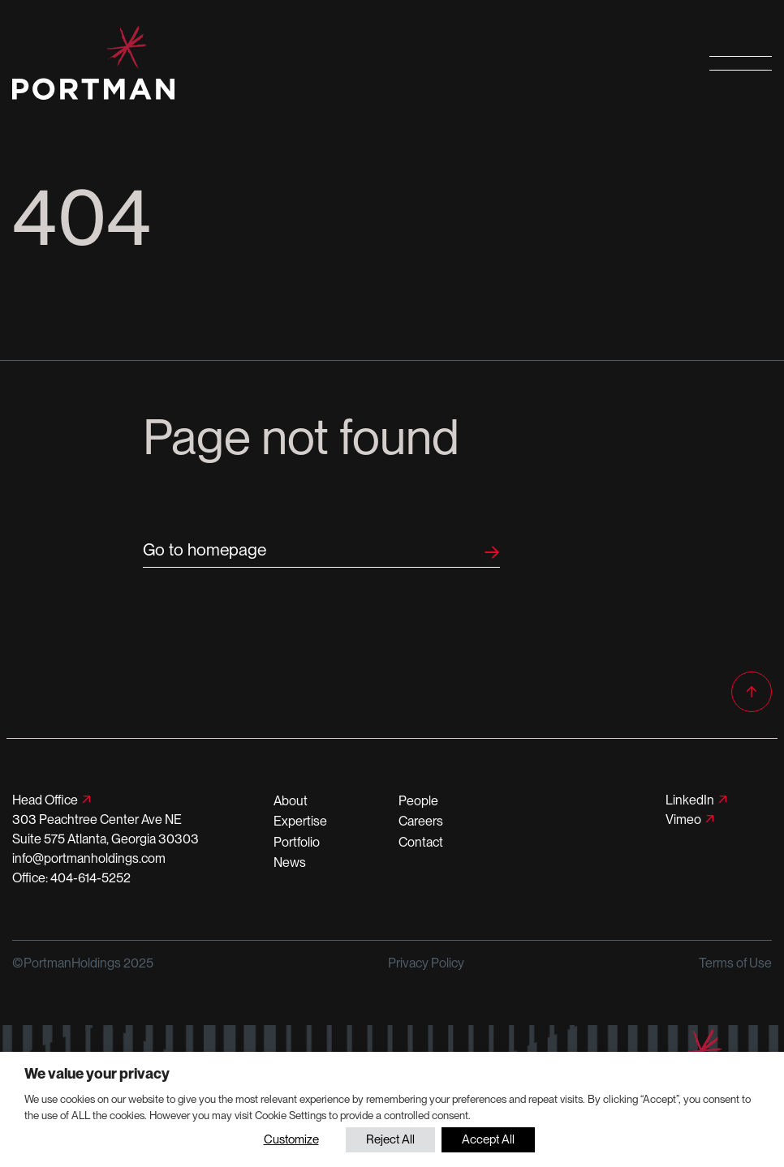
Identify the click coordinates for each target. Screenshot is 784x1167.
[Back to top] (751, 691)
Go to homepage (204, 549)
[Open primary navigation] (740, 63)
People (418, 801)
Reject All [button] (390, 1139)
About (291, 801)
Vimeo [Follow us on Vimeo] (683, 819)
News (290, 862)
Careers (420, 821)
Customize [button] (291, 1139)
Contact (420, 842)
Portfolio (297, 842)
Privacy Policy (426, 963)
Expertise (300, 821)
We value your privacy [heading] (97, 1073)
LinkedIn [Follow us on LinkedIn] (690, 800)
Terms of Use (735, 963)
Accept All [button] (488, 1139)
